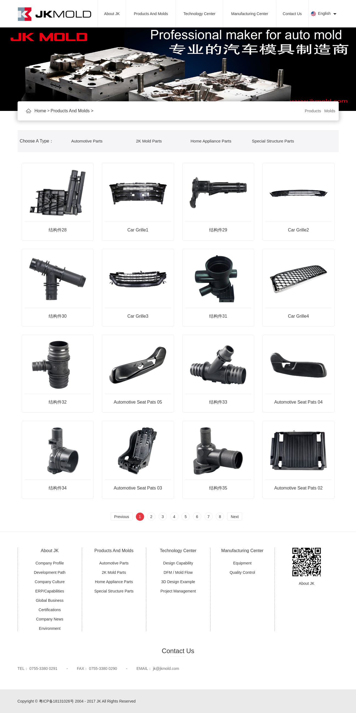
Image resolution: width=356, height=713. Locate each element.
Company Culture (50, 582)
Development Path (49, 572)
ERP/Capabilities (49, 591)
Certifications (50, 610)
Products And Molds (151, 14)
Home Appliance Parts (210, 141)
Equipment (242, 563)
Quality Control (242, 572)
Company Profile (49, 563)
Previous (121, 517)
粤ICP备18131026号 (56, 701)
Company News (49, 619)
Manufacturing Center (249, 14)
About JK (112, 14)
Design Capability (178, 563)
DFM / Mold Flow (178, 572)
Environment (50, 628)
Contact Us (292, 14)
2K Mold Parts (149, 141)
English (324, 14)
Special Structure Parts (273, 141)
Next (235, 517)
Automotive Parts (86, 141)
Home (40, 111)
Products (313, 110)
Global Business (49, 600)
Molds (329, 110)
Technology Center (199, 14)
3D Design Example (178, 582)
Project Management (178, 591)
